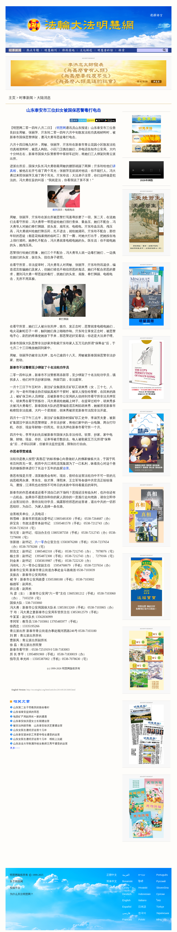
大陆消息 (44, 98)
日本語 (142, 906)
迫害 (66, 468)
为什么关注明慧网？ (21, 894)
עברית (141, 874)
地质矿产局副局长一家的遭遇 (30, 716)
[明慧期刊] (50, 50)
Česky (125, 887)
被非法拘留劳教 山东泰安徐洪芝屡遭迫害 (37, 725)
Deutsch (127, 894)
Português (162, 874)
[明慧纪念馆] (105, 50)
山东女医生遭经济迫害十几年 (30, 730)
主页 (12, 98)
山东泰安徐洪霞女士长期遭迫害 (31, 721)
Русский (161, 881)
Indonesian (144, 894)
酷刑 (55, 209)
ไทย (158, 900)
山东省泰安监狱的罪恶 (26, 712)
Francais (127, 919)
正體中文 (111, 874)
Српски (160, 894)
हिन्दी (140, 881)
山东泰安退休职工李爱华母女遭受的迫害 (36, 734)
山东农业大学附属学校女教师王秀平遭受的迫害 (40, 743)
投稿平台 (15, 887)
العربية (125, 874)
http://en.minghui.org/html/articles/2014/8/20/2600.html (51, 690)
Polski (141, 919)
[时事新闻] (13, 50)
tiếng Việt (161, 919)
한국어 (142, 913)
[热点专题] (32, 50)
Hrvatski (142, 887)
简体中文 (111, 881)
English (126, 900)
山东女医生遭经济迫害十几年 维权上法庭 (37, 739)
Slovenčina (162, 887)
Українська (162, 913)
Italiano (142, 900)
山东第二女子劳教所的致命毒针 (31, 707)
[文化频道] (86, 50)
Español (126, 906)
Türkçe (160, 906)
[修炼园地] (68, 50)
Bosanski (127, 881)
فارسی (126, 913)
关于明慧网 (16, 881)
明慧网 (61, 128)
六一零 (39, 542)
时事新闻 (26, 98)
